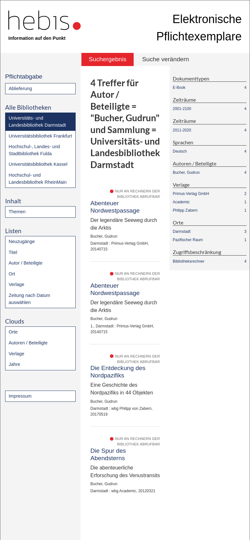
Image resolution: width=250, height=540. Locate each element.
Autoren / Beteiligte (28, 342)
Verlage (16, 284)
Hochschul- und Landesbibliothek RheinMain (38, 179)
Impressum (20, 396)
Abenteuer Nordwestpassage (115, 207)
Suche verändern (165, 59)
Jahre (14, 364)
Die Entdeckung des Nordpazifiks (118, 372)
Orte (13, 331)
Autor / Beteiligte (26, 263)
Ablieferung (20, 88)
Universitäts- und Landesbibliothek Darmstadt (37, 121)
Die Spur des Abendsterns (108, 454)
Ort (12, 273)
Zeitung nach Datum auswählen (29, 299)
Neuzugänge (22, 241)
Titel (13, 252)
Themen (17, 211)
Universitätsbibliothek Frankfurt (40, 136)
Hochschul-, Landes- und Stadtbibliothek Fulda (34, 150)
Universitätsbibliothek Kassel (38, 164)
